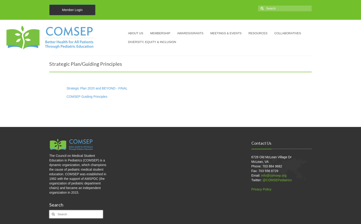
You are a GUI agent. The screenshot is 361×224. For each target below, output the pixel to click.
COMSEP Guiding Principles (87, 96)
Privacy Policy (261, 189)
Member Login (72, 10)
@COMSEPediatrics (277, 180)
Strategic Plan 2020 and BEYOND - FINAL (97, 88)
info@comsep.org (273, 175)
